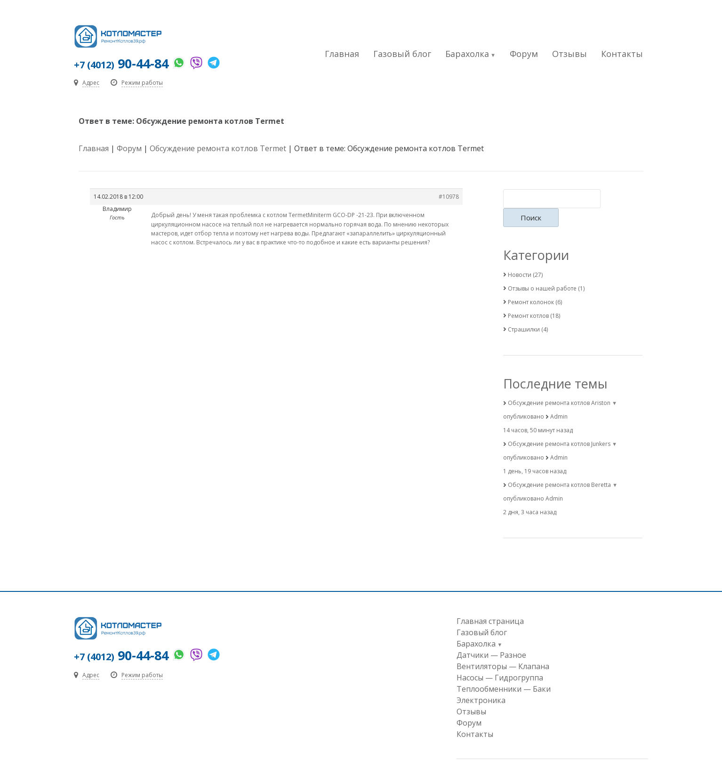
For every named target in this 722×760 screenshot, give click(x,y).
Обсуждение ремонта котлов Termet (218, 149)
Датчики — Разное (491, 637)
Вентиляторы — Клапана (503, 648)
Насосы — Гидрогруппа (500, 660)
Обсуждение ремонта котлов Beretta (559, 467)
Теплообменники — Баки (504, 671)
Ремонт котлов (528, 297)
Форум (524, 53)
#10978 (449, 198)
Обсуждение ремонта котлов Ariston (559, 385)
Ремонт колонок (531, 284)
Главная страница (490, 603)
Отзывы (569, 53)
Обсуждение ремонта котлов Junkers (559, 426)
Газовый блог (402, 53)
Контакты (622, 53)
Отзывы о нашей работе (542, 270)
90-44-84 (122, 64)
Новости (519, 256)
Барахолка (467, 53)
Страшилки (524, 311)
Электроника (481, 682)
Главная (342, 53)
